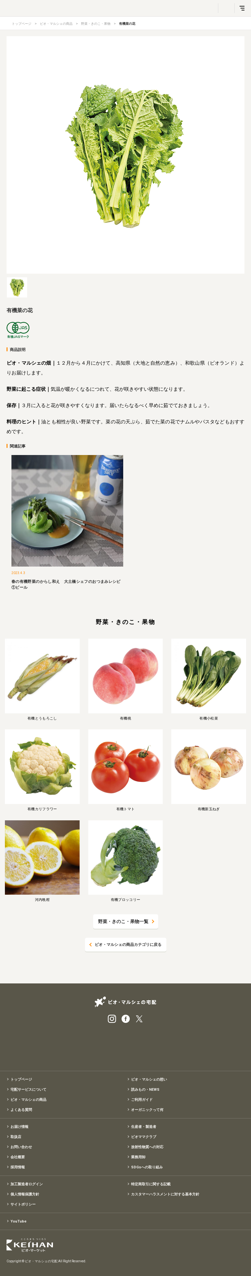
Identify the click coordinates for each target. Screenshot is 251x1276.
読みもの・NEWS (145, 1089)
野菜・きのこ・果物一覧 (123, 921)
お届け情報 (19, 1127)
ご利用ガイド (142, 1100)
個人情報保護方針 (24, 1194)
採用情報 (17, 1167)
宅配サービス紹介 (93, 1044)
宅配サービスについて (28, 1089)
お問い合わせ (21, 1147)
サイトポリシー (23, 1204)
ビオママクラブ (143, 1137)
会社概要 (17, 1157)
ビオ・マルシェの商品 (56, 23)
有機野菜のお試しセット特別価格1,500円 (125, 1044)
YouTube (18, 1221)
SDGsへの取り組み (147, 1167)
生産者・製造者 (143, 1127)
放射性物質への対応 (147, 1147)
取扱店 (15, 1137)
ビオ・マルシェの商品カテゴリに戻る (128, 944)
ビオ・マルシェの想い (149, 1079)
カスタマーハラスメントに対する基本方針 (165, 1194)
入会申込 (158, 1044)
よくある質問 (21, 1110)
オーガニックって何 (147, 1110)
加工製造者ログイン (26, 1184)
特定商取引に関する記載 (151, 1184)
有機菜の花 (127, 23)
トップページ (21, 23)
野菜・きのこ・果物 (95, 23)
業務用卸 (138, 1157)
